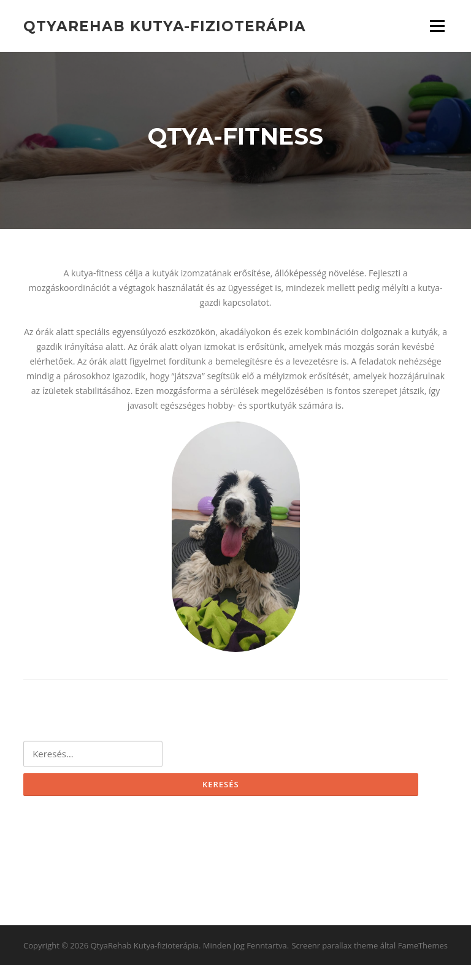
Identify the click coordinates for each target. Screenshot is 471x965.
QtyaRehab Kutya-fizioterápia (164, 25)
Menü (437, 26)
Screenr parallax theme (334, 945)
